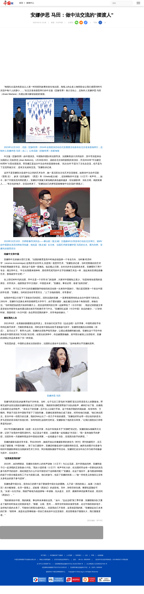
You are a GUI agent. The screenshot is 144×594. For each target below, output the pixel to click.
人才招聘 (69, 555)
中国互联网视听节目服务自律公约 (25, 559)
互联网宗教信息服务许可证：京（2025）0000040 (86, 567)
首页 (21, 3)
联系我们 (78, 555)
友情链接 (100, 555)
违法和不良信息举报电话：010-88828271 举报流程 (111, 559)
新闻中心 (30, 3)
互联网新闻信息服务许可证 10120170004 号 (69, 564)
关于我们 (43, 555)
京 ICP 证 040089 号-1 (44, 564)
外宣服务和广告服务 (56, 555)
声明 (92, 555)
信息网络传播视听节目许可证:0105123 (54, 567)
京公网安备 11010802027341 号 (97, 564)
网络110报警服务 (45, 559)
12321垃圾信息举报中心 (61, 559)
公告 (86, 555)
